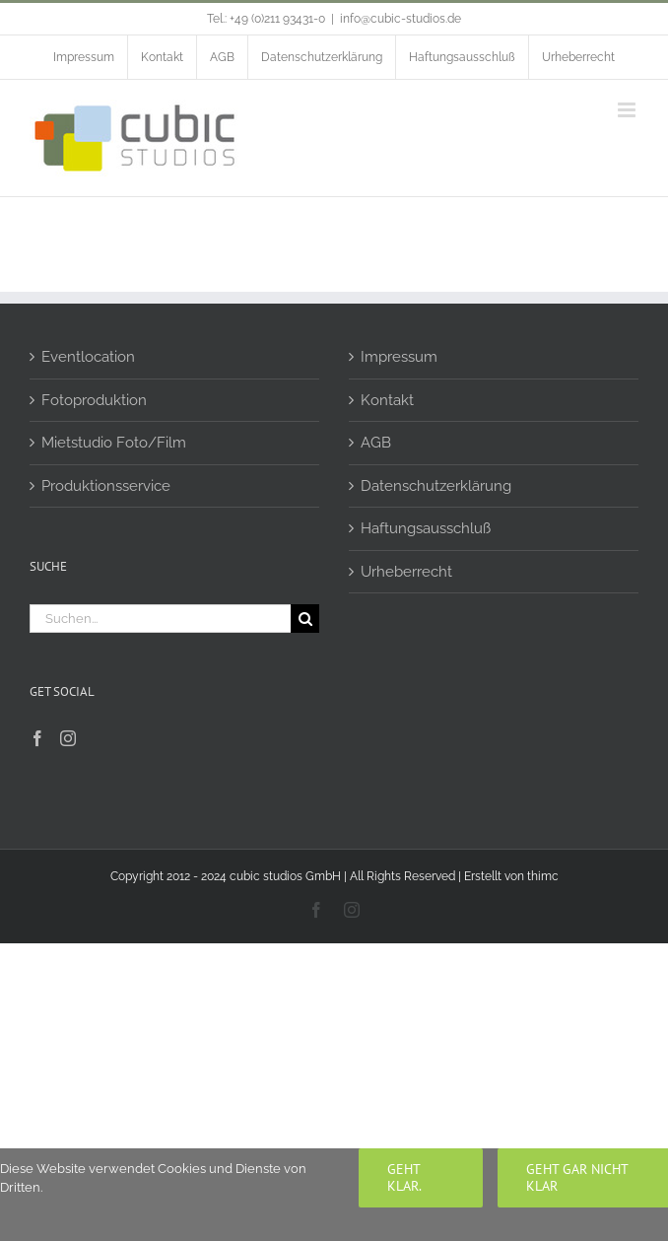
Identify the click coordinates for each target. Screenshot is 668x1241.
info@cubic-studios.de (400, 19)
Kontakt (387, 400)
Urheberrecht (406, 572)
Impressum (399, 357)
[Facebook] (37, 738)
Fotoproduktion (94, 400)
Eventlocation (88, 357)
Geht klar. (404, 1177)
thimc (543, 876)
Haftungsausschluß (426, 528)
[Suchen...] (160, 618)
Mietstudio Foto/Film (113, 442)
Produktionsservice (105, 486)
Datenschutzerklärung (436, 486)
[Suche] (305, 618)
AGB (376, 442)
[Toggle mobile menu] (628, 110)
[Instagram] (68, 738)
